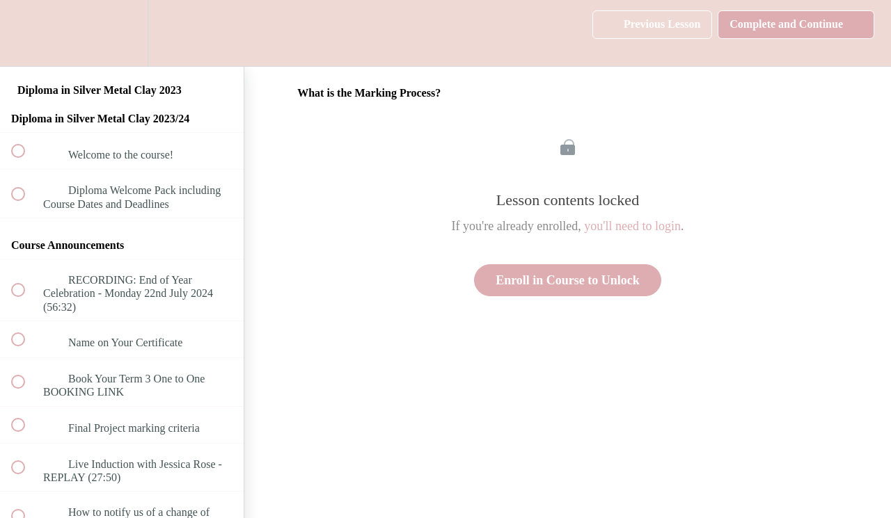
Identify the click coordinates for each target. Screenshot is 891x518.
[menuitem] (122, 33)
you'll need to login (632, 226)
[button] (26, 33)
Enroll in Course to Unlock (568, 280)
